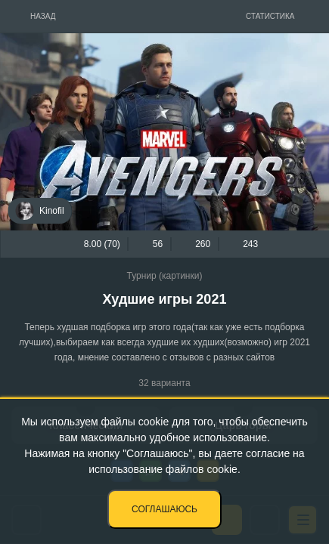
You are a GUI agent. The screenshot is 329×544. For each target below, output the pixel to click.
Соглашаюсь (164, 509)
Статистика (270, 16)
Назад (43, 16)
